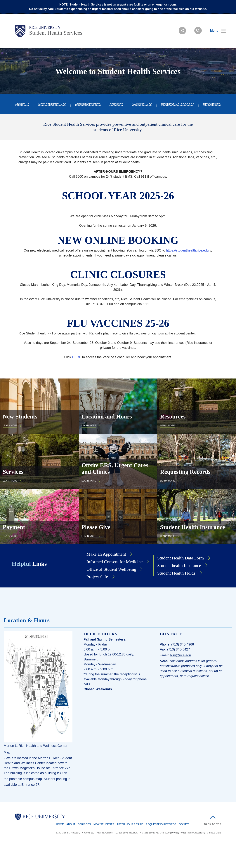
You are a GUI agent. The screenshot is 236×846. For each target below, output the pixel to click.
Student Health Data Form (180, 558)
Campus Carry (214, 832)
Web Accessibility (196, 832)
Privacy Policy (178, 832)
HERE (76, 357)
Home (60, 824)
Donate (184, 824)
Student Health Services (55, 33)
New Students (103, 824)
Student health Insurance (179, 565)
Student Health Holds (176, 573)
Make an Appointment (106, 554)
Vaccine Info (142, 104)
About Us (22, 104)
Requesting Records (177, 104)
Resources (212, 104)
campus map (32, 779)
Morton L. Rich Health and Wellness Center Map (35, 749)
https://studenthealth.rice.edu (187, 250)
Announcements (88, 104)
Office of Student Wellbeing (111, 569)
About (70, 824)
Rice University (45, 27)
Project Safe (97, 576)
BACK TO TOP (212, 824)
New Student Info (52, 104)
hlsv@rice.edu (180, 655)
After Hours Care (130, 824)
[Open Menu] (215, 30)
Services (117, 104)
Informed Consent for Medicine (114, 561)
